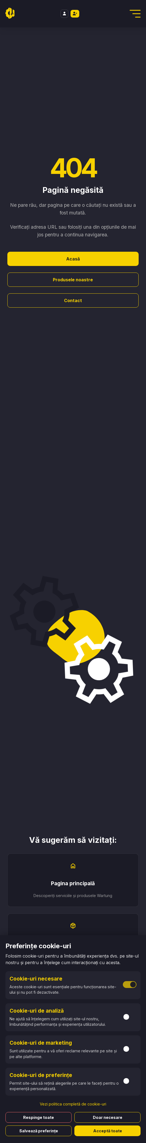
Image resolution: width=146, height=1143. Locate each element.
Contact (73, 300)
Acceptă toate (107, 1130)
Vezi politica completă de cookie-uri (73, 1104)
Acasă (73, 259)
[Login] (64, 14)
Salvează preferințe (38, 1130)
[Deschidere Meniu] (135, 13)
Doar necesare (107, 1117)
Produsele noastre (73, 279)
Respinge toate (38, 1117)
